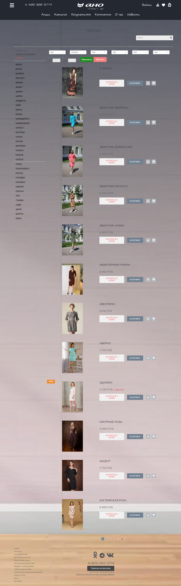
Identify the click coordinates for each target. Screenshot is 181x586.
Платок (19, 155)
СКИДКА (20, 58)
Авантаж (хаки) (111, 226)
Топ (18, 196)
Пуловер (20, 178)
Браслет (20, 78)
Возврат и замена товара (24, 566)
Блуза (19, 69)
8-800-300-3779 (38, 4)
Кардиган (21, 101)
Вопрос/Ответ (20, 575)
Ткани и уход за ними (22, 569)
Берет (19, 64)
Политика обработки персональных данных (95, 574)
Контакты (103, 14)
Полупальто (22, 169)
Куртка (19, 141)
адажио (105, 383)
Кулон (19, 137)
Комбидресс (23, 119)
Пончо (19, 173)
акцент (105, 461)
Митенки (20, 146)
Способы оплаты (20, 554)
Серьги (20, 191)
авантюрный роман (114, 265)
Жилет (19, 92)
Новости (133, 14)
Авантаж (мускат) (113, 186)
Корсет (20, 128)
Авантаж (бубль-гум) (115, 147)
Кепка (19, 110)
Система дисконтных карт (24, 563)
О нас (119, 14)
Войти (147, 4)
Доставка (17, 581)
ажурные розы (110, 422)
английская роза (112, 500)
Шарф (19, 209)
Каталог (60, 14)
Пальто (20, 150)
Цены (16, 578)
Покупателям (81, 14)
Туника (19, 200)
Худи (18, 205)
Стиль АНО (21, 51)
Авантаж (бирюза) (113, 108)
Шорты (19, 214)
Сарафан (20, 182)
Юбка (18, 218)
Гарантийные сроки (22, 560)
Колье (19, 114)
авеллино (107, 304)
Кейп (18, 105)
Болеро (20, 73)
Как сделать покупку (22, 557)
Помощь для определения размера (28, 572)
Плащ (19, 164)
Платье (19, 159)
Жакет (19, 87)
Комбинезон (23, 123)
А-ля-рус (106, 69)
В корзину (135, 83)
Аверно (105, 343)
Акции (45, 14)
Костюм (20, 132)
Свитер (20, 187)
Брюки (19, 82)
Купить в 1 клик (112, 83)
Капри (19, 96)
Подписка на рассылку (101, 568)
